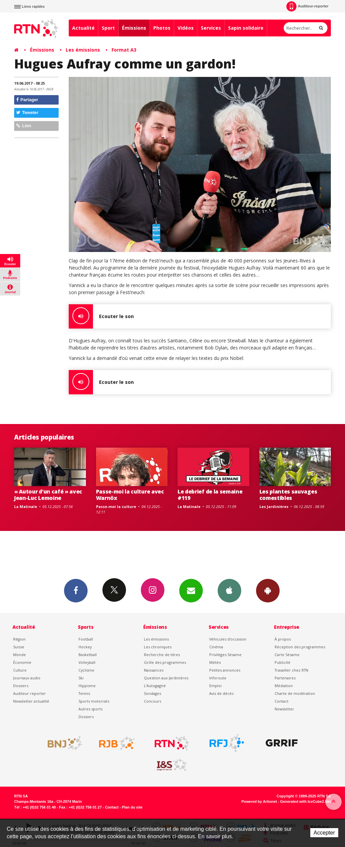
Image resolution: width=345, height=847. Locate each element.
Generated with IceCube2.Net (305, 801)
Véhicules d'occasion (227, 639)
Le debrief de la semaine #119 (210, 495)
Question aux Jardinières (166, 678)
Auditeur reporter (29, 693)
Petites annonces (224, 670)
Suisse (18, 647)
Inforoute (217, 678)
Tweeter (27, 112)
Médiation (284, 685)
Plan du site (132, 807)
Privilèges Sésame (225, 654)
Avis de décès (221, 693)
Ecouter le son (101, 316)
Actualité (83, 28)
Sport (108, 28)
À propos (283, 639)
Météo (215, 662)
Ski (81, 678)
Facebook (76, 590)
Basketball (88, 654)
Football (86, 639)
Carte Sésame (287, 654)
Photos (161, 28)
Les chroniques (157, 647)
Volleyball (87, 662)
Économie (22, 662)
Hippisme (87, 685)
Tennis (84, 693)
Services (211, 28)
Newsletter (284, 709)
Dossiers (20, 685)
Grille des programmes (165, 662)
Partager (27, 99)
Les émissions (83, 50)
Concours (152, 701)
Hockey (85, 647)
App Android (268, 590)
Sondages (152, 693)
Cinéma (216, 647)
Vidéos (186, 28)
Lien (23, 125)
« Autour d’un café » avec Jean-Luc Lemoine (48, 495)
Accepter (324, 833)
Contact (281, 701)
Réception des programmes (300, 647)
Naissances (153, 670)
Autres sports (90, 709)
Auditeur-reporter (307, 6)
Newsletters (191, 590)
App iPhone (229, 590)
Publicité (282, 662)
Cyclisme (86, 670)
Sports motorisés (94, 701)
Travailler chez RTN (291, 670)
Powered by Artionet (259, 801)
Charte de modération (295, 693)
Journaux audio (26, 678)
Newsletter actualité (31, 701)
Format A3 (124, 50)
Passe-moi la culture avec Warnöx (130, 495)
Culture (20, 670)
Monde (19, 654)
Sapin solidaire (245, 28)
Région (19, 639)
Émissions (134, 28)
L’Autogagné (155, 685)
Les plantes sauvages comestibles (288, 495)
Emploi (215, 685)
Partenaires (285, 678)
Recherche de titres (162, 654)
